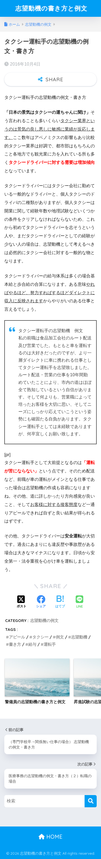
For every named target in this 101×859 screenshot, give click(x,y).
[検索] (91, 801)
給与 (32, 644)
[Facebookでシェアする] (41, 602)
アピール (17, 637)
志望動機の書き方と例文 (51, 8)
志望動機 (79, 637)
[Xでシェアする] (21, 602)
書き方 (15, 644)
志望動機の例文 (44, 620)
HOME (50, 836)
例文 (60, 637)
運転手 (50, 644)
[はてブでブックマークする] (60, 602)
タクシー (40, 637)
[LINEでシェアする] (79, 602)
